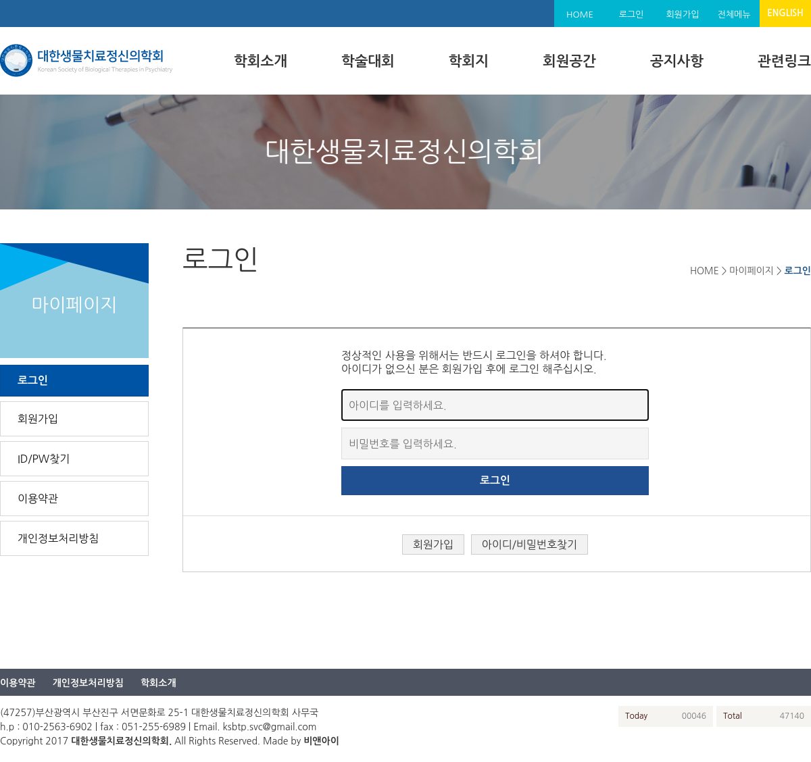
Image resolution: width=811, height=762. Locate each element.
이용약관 (38, 498)
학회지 (469, 61)
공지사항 (677, 61)
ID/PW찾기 (44, 458)
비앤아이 (321, 741)
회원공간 (569, 61)
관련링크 (784, 61)
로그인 (631, 14)
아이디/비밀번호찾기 (529, 544)
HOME (579, 14)
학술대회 (368, 61)
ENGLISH (785, 13)
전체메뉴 (734, 14)
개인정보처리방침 (58, 538)
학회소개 (260, 61)
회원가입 (682, 14)
